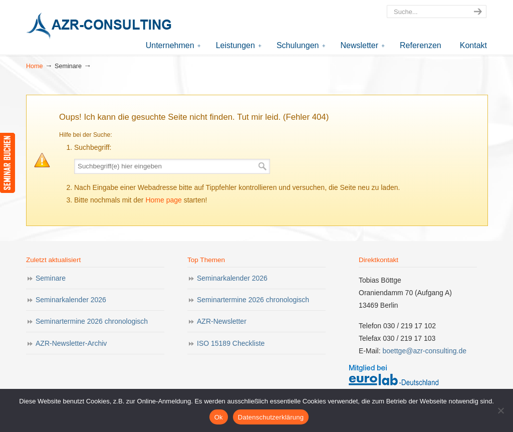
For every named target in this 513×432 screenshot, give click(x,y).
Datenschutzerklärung (271, 417)
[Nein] (500, 410)
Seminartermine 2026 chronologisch (92, 321)
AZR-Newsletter (221, 321)
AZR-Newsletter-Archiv (71, 343)
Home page (163, 200)
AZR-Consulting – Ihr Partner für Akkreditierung (101, 27)
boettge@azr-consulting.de (424, 351)
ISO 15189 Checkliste (231, 343)
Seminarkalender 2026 (71, 300)
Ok (218, 417)
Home (34, 66)
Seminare (51, 278)
